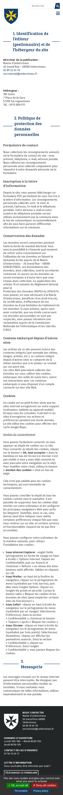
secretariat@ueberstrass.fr (20, 73)
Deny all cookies (44, 785)
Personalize (21, 790)
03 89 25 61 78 (11, 70)
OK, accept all (18, 785)
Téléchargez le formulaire (21, 772)
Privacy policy (40, 790)
